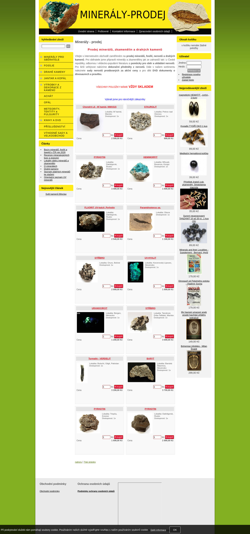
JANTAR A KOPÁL (55, 78)
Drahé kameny (51, 169)
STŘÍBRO (99, 258)
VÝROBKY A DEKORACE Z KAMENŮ (52, 87)
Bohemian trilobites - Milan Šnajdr (194, 347)
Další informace (158, 530)
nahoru (78, 462)
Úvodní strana (86, 31)
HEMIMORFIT (150, 157)
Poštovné (103, 31)
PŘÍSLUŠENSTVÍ (54, 126)
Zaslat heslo (188, 80)
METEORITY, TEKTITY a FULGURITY (52, 111)
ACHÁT (48, 96)
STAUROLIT (150, 107)
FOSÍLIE (49, 65)
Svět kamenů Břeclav (56, 194)
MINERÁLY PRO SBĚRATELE (54, 58)
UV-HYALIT (150, 258)
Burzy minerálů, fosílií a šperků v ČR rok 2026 (55, 151)
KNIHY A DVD (52, 120)
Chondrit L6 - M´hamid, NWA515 (100, 107)
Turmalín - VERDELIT (99, 358)
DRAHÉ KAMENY (54, 72)
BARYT (150, 358)
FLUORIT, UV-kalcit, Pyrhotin (99, 207)
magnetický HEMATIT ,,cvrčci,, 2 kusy (194, 96)
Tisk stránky (90, 462)
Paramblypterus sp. (150, 207)
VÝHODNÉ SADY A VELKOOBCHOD (56, 134)
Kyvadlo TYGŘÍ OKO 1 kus (194, 126)
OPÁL (47, 102)
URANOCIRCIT (99, 308)
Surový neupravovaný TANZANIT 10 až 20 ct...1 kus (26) (194, 218)
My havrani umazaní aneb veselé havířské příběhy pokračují (194, 315)
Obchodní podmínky (50, 491)
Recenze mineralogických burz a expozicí (56, 156)
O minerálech (50, 166)
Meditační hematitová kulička (194, 153)
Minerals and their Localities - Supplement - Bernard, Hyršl (193, 251)
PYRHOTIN (99, 157)
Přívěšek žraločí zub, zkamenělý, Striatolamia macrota (194, 185)
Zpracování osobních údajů (154, 31)
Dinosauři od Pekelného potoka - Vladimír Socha (193, 282)
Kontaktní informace (123, 31)
